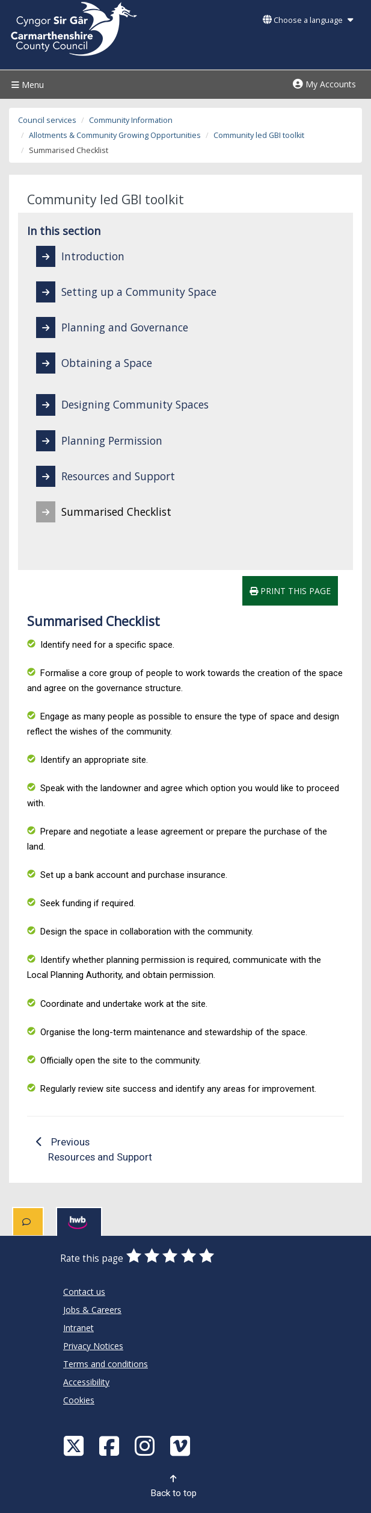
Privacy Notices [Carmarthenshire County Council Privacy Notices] (93, 1346)
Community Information (131, 120)
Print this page (290, 591)
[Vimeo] (182, 1445)
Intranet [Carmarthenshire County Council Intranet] (78, 1327)
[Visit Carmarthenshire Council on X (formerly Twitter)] (75, 1445)
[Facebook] (111, 1445)
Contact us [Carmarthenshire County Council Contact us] (84, 1291)
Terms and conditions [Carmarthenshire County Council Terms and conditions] (105, 1364)
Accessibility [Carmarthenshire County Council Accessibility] (86, 1382)
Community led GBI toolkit (258, 135)
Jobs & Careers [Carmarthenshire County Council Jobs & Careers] (92, 1309)
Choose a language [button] (308, 20)
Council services (47, 120)
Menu (26, 84)
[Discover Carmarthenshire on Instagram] (146, 1445)
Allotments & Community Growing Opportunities (115, 135)
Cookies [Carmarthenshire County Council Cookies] (78, 1400)
